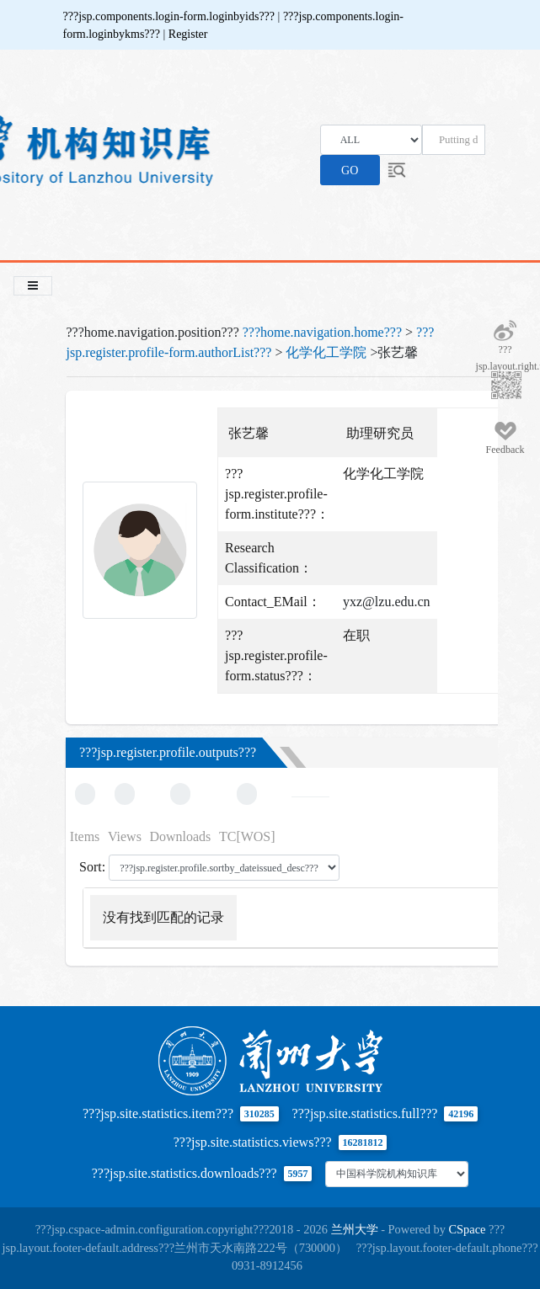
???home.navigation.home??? (322, 332)
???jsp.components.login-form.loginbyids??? (170, 16)
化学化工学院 (326, 352)
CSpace (467, 1229)
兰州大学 (354, 1229)
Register (188, 34)
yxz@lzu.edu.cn (386, 601)
